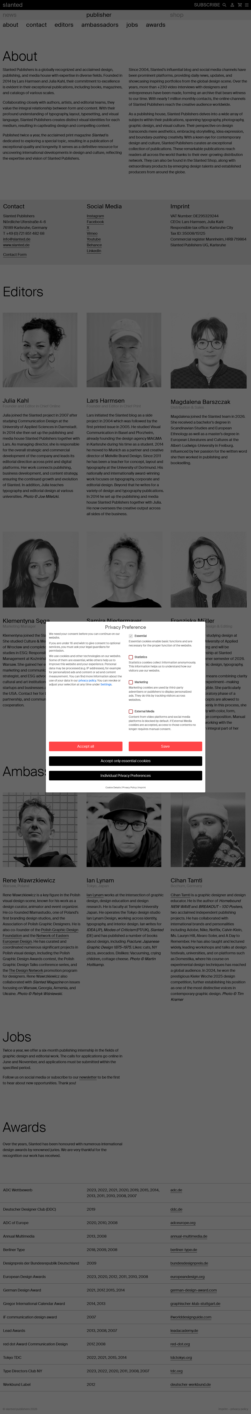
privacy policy (87, 676)
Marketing (140, 678)
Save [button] (165, 742)
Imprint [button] (142, 783)
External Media (144, 707)
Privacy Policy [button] (129, 783)
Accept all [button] (85, 742)
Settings (105, 680)
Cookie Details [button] (113, 783)
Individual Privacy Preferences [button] (125, 771)
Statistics (140, 653)
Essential (140, 632)
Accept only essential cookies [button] (126, 756)
